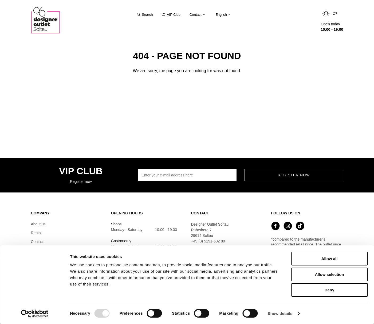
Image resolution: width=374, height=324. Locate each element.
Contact (37, 242)
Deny (329, 290)
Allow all (329, 258)
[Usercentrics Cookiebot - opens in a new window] (34, 314)
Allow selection (329, 274)
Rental (36, 233)
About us (38, 224)
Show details (280, 313)
